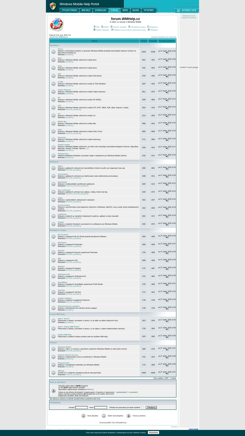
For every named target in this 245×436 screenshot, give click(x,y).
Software (54, 162)
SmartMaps (62, 282)
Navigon (61, 266)
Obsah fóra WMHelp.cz (58, 37)
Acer (60, 58)
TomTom (61, 290)
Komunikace (63, 174)
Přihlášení (153, 30)
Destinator (62, 242)
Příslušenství (63, 154)
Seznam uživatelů (118, 27)
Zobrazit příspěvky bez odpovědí (163, 37)
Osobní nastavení (101, 30)
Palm (60, 129)
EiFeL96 (69, 109)
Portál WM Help (57, 314)
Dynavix (61, 250)
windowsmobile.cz (190, 3)
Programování (63, 363)
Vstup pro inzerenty (189, 18)
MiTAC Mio (62, 122)
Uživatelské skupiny (137, 27)
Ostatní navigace (65, 298)
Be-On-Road (63, 235)
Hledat (105, 27)
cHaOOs (69, 133)
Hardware (54, 45)
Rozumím (153, 432)
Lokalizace (62, 214)
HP (59, 98)
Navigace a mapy (58, 230)
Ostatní (61, 222)
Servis (60, 49)
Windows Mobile (64, 347)
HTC (59, 106)
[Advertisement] (189, 162)
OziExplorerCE (64, 274)
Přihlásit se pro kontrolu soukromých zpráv (128, 30)
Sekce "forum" (64, 319)
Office (60, 166)
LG (59, 114)
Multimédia (62, 182)
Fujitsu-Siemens (64, 90)
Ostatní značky (64, 145)
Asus (60, 66)
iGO (59, 258)
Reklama (185, 16)
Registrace (152, 27)
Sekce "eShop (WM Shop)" (69, 327)
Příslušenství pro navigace (69, 306)
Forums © (175, 427)
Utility (60, 198)
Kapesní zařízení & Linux (68, 355)
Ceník (193, 16)
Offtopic (61, 371)
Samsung (62, 137)
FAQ (96, 27)
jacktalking (69, 54)
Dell (59, 74)
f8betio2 (90, 389)
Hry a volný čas (64, 190)
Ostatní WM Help (64, 335)
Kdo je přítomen (58, 382)
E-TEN (60, 82)
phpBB (108, 423)
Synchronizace (64, 205)
